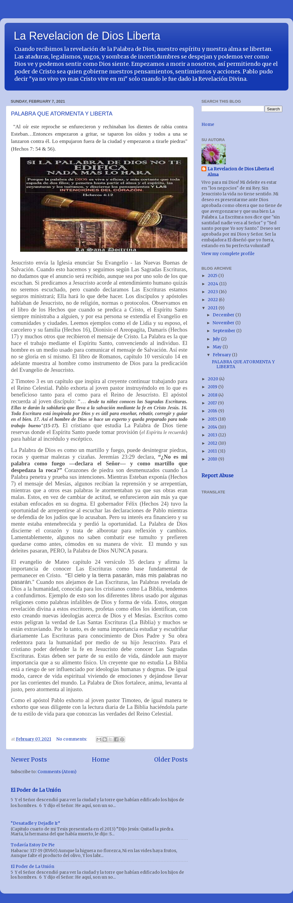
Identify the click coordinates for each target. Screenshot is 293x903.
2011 (213, 451)
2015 (213, 419)
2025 (213, 275)
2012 (213, 443)
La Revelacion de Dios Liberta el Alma (241, 171)
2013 (213, 435)
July (217, 339)
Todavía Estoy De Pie (33, 845)
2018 (213, 395)
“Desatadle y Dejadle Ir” (35, 823)
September (224, 330)
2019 (213, 386)
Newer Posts (29, 759)
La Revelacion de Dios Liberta (87, 36)
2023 (213, 291)
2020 (213, 379)
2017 (213, 403)
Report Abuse (217, 475)
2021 (213, 308)
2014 (213, 427)
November (224, 322)
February (222, 354)
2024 (213, 283)
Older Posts (171, 759)
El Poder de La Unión (36, 790)
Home (101, 759)
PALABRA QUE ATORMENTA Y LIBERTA (61, 114)
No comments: (72, 739)
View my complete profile (228, 253)
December (224, 315)
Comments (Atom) (57, 771)
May (217, 347)
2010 (213, 459)
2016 (213, 411)
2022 (213, 299)
